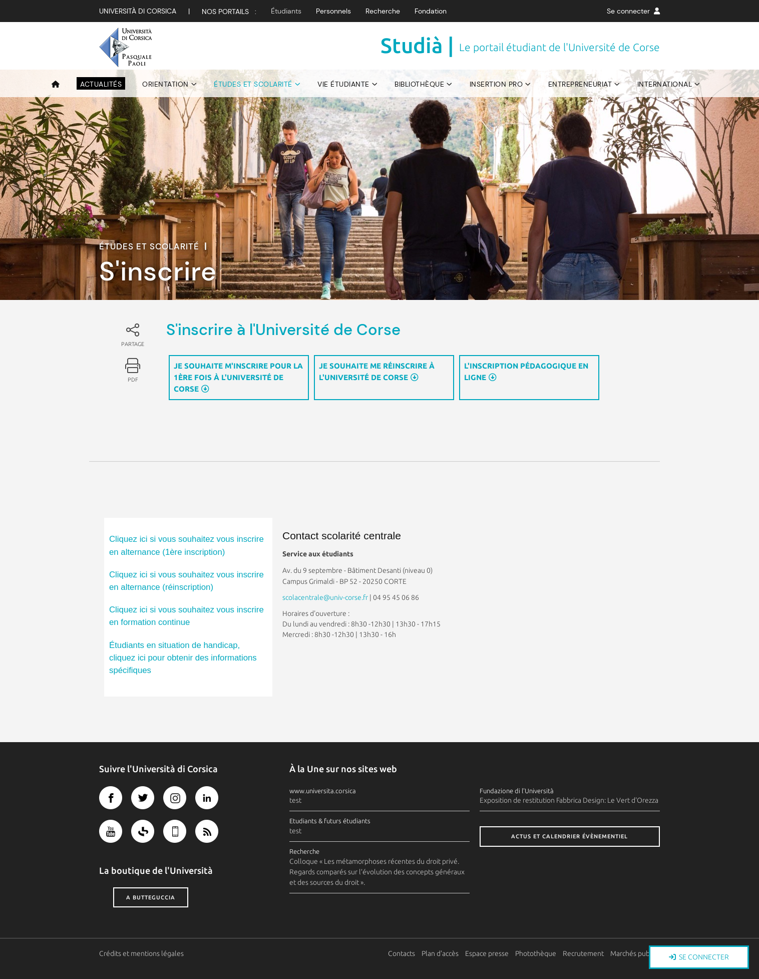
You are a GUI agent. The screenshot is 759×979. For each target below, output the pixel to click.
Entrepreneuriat (580, 84)
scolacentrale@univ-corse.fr (325, 597)
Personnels (333, 11)
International (664, 84)
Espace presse (487, 953)
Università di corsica (137, 11)
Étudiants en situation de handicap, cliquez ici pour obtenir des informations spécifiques (183, 657)
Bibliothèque (419, 84)
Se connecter (633, 11)
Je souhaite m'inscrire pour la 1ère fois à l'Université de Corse (238, 377)
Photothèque (536, 953)
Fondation (431, 11)
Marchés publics (635, 953)
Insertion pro (496, 84)
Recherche (382, 11)
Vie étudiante (343, 84)
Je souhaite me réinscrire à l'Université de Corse (377, 372)
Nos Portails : (229, 11)
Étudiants (286, 11)
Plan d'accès (440, 953)
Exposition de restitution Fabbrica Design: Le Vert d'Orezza (569, 800)
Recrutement (583, 953)
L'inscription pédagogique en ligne (526, 372)
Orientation (165, 84)
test (295, 800)
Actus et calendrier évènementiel (569, 836)
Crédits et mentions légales (141, 953)
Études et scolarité (253, 84)
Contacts (402, 953)
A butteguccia (150, 897)
